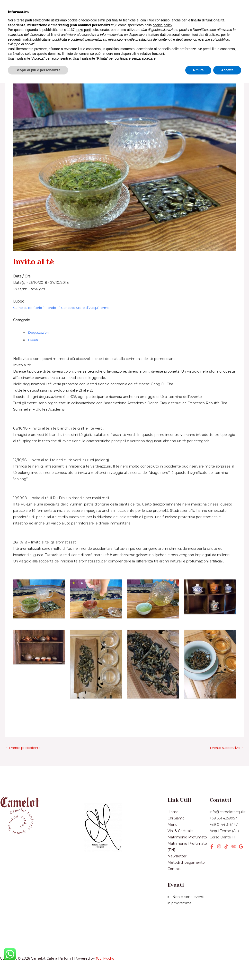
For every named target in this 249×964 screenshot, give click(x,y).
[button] (204, 21)
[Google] (241, 830)
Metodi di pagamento (186, 847)
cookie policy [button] (162, 906)
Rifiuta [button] (198, 951)
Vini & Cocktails (28, 16)
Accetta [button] (227, 951)
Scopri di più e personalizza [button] (38, 951)
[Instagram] (219, 830)
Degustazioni (39, 316)
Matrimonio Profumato (187, 821)
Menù (41, 7)
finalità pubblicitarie (36, 920)
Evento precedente (24, 732)
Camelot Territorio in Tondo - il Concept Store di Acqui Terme (64, 291)
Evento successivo (226, 732)
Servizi (20, 25)
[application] (28, 25)
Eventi (49, 25)
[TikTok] (226, 830)
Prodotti (66, 16)
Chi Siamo (22, 34)
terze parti (83, 910)
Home (17, 7)
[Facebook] (212, 830)
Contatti (174, 853)
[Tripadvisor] (233, 830)
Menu (173, 809)
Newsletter (57, 34)
